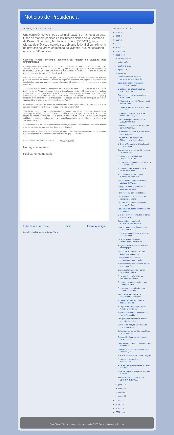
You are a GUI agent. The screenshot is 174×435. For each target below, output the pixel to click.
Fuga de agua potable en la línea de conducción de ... (133, 234)
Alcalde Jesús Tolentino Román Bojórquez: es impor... (131, 252)
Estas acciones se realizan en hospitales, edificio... (131, 84)
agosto (121, 70)
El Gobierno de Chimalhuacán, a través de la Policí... (132, 169)
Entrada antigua (96, 226)
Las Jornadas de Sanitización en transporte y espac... (132, 198)
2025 (118, 36)
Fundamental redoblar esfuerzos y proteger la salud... (132, 283)
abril (120, 392)
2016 (118, 412)
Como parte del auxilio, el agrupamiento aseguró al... (130, 222)
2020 (118, 55)
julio (120, 73)
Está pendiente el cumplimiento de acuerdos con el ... (132, 320)
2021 (118, 51)
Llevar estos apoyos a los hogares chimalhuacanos (132, 326)
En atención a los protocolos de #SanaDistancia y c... (131, 114)
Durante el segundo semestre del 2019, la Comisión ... (132, 120)
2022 (118, 47)
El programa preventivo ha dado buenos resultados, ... (131, 289)
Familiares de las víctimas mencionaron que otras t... (130, 259)
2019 (118, 401)
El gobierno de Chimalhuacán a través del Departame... (134, 163)
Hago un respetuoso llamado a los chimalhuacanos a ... (132, 228)
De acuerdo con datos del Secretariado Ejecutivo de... (131, 240)
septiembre (123, 66)
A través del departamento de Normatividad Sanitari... (130, 277)
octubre (121, 62)
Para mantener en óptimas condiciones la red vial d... (130, 78)
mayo (121, 388)
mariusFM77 (92, 424)
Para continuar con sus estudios (131, 193)
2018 (118, 404)
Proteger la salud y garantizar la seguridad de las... (131, 188)
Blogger (120, 424)
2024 (118, 40)
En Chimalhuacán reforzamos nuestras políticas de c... (130, 175)
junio (120, 385)
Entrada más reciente (36, 226)
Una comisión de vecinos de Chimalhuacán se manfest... (131, 139)
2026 (118, 32)
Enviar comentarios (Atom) (46, 232)
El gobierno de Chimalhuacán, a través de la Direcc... (131, 90)
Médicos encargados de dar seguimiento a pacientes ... (130, 295)
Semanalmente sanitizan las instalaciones (130, 360)
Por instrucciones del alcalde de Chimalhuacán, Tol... (131, 157)
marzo (121, 396)
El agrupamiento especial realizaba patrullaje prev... (133, 246)
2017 (118, 408)
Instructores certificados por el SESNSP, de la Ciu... (131, 378)
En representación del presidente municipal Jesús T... (132, 307)
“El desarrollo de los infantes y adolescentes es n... (131, 301)
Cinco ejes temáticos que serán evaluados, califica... (131, 271)
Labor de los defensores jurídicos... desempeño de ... (133, 204)
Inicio (68, 226)
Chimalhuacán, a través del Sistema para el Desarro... (133, 126)
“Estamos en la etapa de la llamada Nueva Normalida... (133, 314)
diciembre (122, 58)
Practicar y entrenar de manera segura (134, 355)
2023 (118, 44)
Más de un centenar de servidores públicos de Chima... (132, 182)
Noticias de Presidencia (51, 17)
